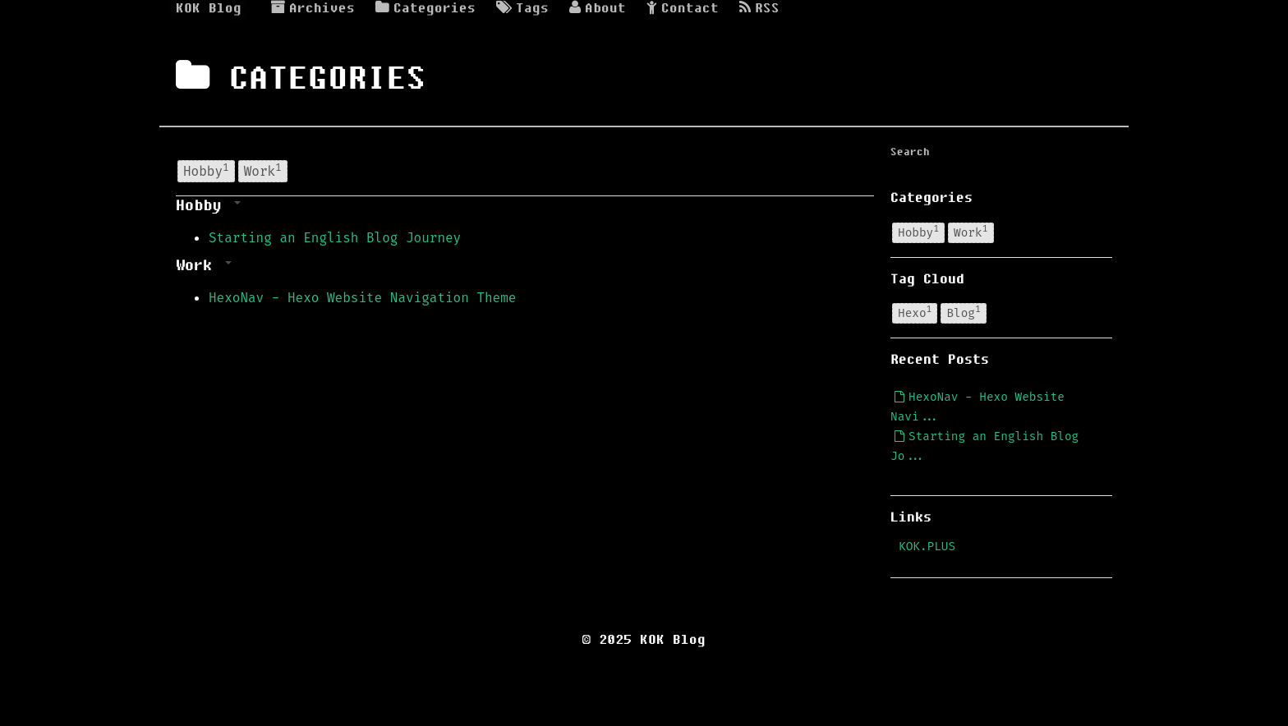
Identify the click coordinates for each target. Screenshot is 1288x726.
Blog (963, 313)
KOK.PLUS (927, 546)
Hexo (915, 313)
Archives (312, 8)
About (597, 8)
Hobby (206, 170)
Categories (425, 8)
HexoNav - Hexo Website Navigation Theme (362, 297)
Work (263, 170)
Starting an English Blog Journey (335, 237)
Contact (682, 8)
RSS (759, 8)
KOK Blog (209, 8)
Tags (522, 8)
